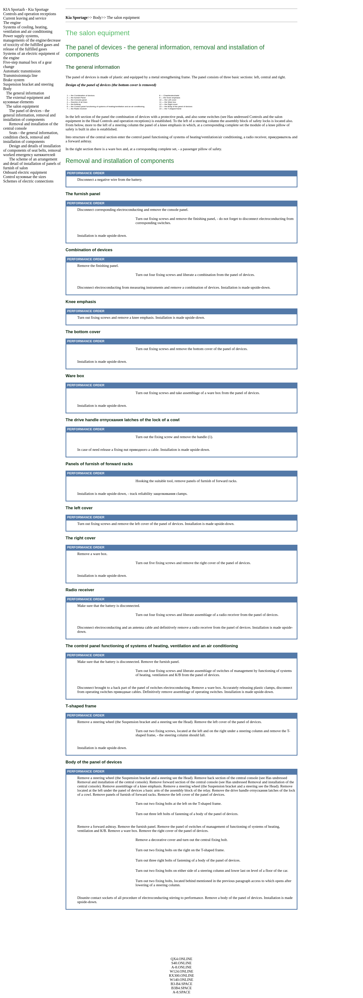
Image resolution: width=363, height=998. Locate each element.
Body (7, 89)
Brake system (13, 80)
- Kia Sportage (26, 9)
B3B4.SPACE (181, 988)
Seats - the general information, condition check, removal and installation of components (30, 137)
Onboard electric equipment (25, 172)
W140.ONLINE (181, 980)
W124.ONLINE (181, 971)
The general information (25, 93)
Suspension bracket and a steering (146, 722)
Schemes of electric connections (28, 181)
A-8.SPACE (181, 992)
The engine (12, 23)
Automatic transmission (21, 71)
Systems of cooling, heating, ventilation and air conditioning (27, 29)
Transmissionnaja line (20, 75)
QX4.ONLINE (182, 959)
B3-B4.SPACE (181, 984)
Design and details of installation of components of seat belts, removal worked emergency (32, 150)
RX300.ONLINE (181, 975)
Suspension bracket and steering (28, 84)
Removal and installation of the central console (111, 782)
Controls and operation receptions (29, 14)
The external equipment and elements (26, 99)
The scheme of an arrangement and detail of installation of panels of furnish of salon (32, 163)
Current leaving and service (24, 18)
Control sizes (24, 177)
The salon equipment (22, 106)
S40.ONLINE (181, 963)
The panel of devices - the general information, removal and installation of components (29, 115)
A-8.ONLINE (181, 967)
